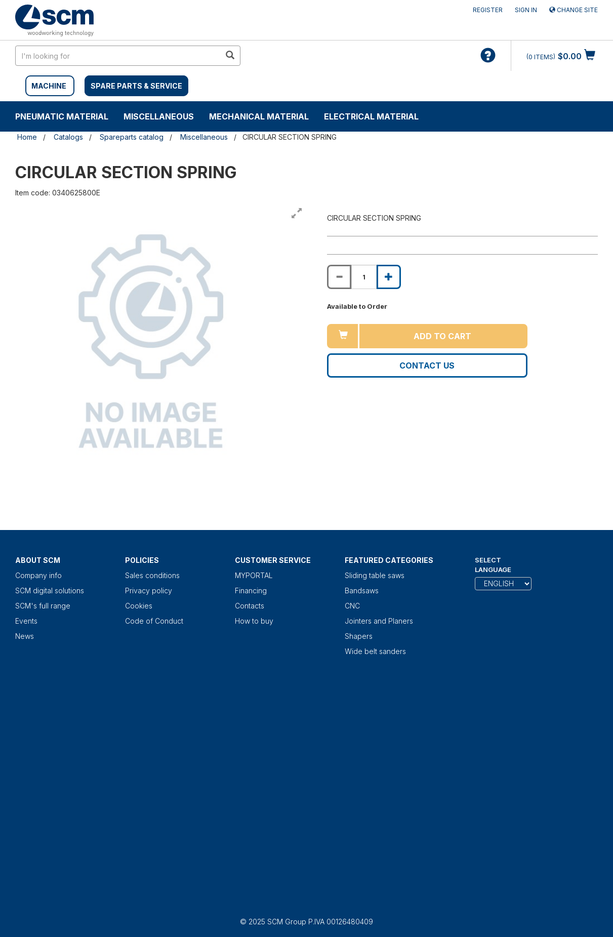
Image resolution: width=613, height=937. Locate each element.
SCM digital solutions (49, 590)
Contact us (427, 365)
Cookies (138, 605)
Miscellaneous (159, 116)
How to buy (254, 621)
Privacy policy (148, 590)
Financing (251, 590)
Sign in (526, 10)
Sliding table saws (374, 575)
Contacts (249, 605)
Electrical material (371, 116)
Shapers (359, 636)
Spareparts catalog (132, 137)
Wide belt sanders (375, 651)
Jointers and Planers (379, 621)
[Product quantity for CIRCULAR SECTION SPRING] (364, 277)
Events (26, 621)
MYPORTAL (254, 575)
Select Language (493, 565)
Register (488, 10)
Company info (38, 575)
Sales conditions (152, 575)
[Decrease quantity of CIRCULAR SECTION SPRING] (339, 277)
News (24, 636)
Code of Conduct (154, 621)
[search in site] (118, 55)
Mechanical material (259, 116)
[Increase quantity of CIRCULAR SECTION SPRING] (389, 277)
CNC (352, 605)
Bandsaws (362, 590)
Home (27, 137)
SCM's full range (42, 605)
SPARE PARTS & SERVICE (136, 86)
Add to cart (442, 336)
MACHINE (48, 86)
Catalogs (68, 137)
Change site (573, 10)
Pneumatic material (61, 116)
